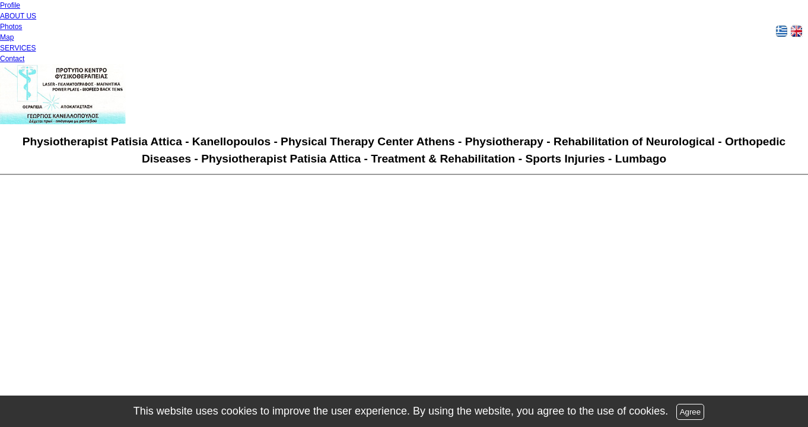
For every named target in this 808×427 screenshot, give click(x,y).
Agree (690, 411)
